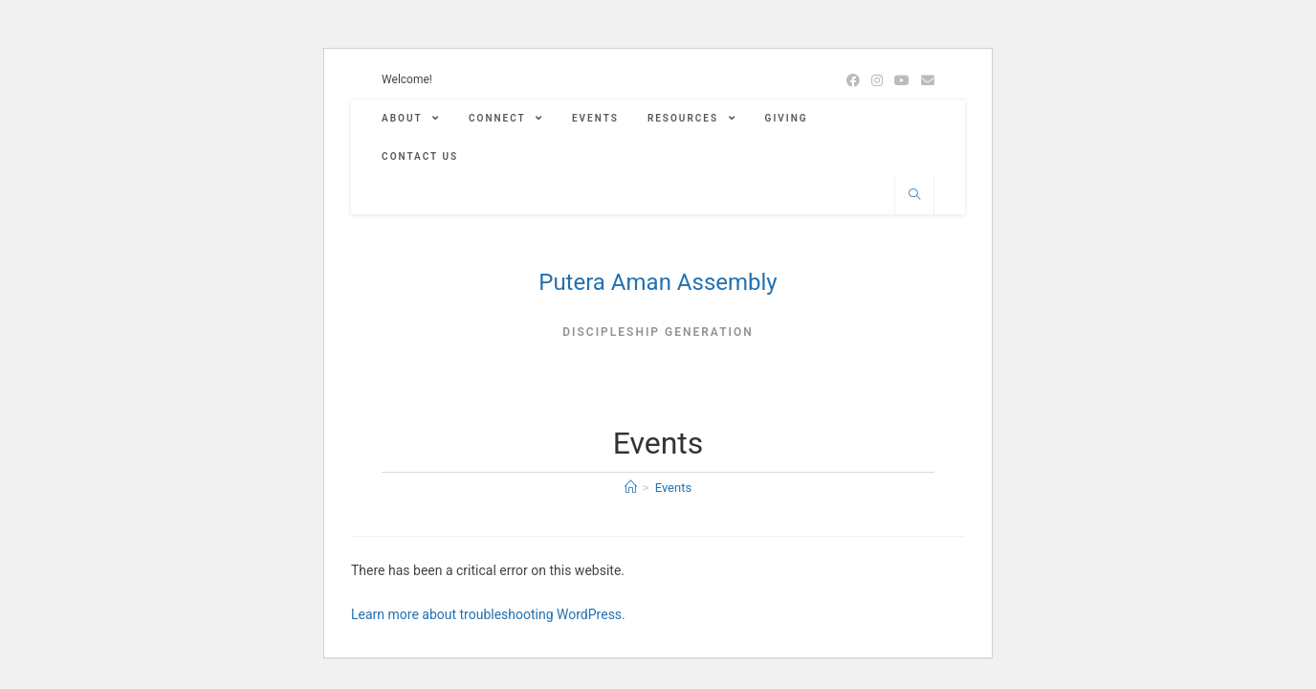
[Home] (631, 487)
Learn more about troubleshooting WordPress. (488, 614)
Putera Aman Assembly (657, 282)
